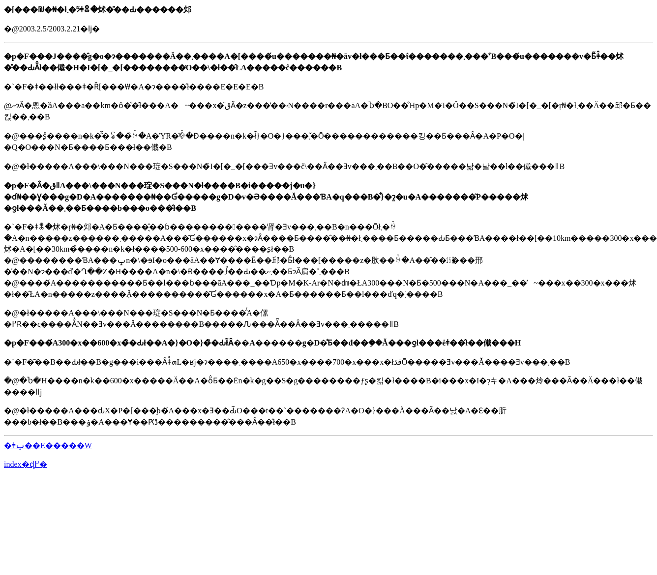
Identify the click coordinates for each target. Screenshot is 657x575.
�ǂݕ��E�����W (48, 445)
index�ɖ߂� (25, 464)
